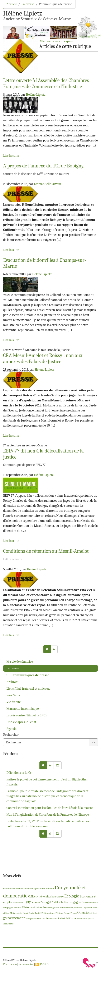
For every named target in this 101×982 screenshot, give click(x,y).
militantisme (9, 888)
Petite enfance (48, 913)
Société (61, 918)
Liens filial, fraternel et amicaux (28, 688)
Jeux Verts (13, 695)
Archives (12, 682)
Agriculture (39, 888)
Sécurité (53, 918)
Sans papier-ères (33, 918)
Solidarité (71, 918)
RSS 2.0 (41, 964)
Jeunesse (78, 907)
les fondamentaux (24, 888)
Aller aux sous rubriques (55, 41)
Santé (45, 918)
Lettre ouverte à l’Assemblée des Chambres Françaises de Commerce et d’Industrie (46, 83)
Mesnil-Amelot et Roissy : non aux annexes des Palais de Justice (42, 358)
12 (57, 765)
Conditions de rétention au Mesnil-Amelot (46, 551)
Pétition (59, 913)
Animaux (49, 888)
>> (93, 742)
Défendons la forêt (18, 773)
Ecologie (71, 895)
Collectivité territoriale (42, 896)
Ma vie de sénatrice (19, 661)
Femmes (17, 907)
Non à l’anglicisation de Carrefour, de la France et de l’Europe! (48, 814)
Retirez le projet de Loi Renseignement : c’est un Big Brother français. (47, 782)
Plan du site (10, 964)
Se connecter (26, 964)
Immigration (53, 907)
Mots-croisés (16, 913)
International (66, 907)
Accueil (12, 4)
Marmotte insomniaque (22, 709)
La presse (27, 4)
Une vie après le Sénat (21, 722)
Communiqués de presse (31, 675)
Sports (90, 918)
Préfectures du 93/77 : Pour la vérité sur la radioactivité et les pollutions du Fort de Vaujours (47, 823)
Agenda (11, 729)
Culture (60, 896)
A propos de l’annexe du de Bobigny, (43, 166)
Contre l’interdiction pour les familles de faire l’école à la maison (49, 808)
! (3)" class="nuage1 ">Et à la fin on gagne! (53, 902)
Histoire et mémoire (34, 907)
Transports (8, 923)
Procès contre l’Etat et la (26, 715)
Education (18, 902)
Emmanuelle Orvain (47, 184)
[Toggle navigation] (92, 9)
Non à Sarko (28, 913)
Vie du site (13, 702)
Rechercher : (11, 734)
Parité (38, 913)
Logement (87, 907)
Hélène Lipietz (35, 94)
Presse (67, 913)
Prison (74, 913)
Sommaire (82, 918)
